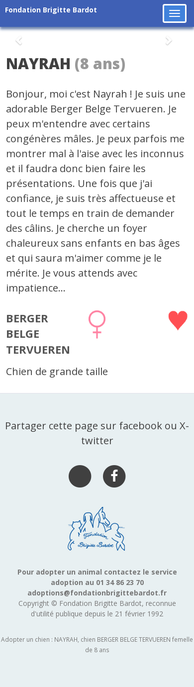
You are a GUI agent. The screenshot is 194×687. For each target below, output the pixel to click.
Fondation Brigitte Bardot (51, 9)
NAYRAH (38, 63)
